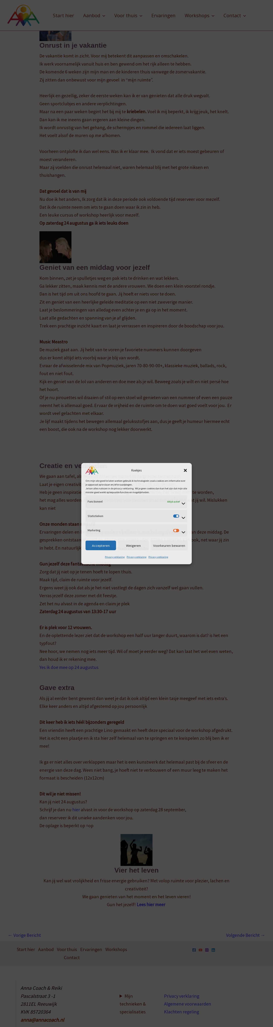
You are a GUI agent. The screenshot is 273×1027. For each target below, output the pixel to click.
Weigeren (133, 545)
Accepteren (101, 545)
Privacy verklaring (115, 556)
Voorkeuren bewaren (169, 545)
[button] (185, 470)
